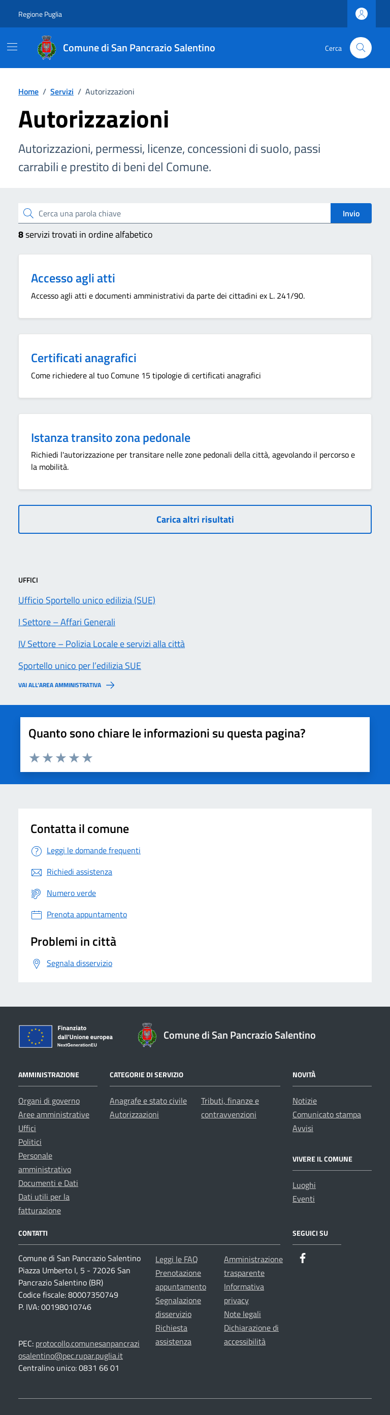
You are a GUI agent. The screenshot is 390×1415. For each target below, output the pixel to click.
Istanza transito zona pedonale (110, 437)
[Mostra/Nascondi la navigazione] (12, 47)
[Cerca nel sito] (361, 48)
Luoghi (304, 1185)
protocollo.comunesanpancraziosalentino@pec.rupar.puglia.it (79, 1349)
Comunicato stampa (326, 1114)
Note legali (242, 1314)
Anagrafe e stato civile (148, 1101)
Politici (30, 1142)
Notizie (304, 1101)
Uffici (27, 1128)
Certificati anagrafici (84, 357)
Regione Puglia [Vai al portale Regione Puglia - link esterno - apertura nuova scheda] (40, 14)
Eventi (303, 1199)
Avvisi (302, 1128)
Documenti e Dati (48, 1183)
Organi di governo (49, 1101)
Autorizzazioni (134, 1114)
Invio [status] (351, 213)
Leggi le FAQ (176, 1259)
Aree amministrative (53, 1114)
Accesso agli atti (73, 278)
